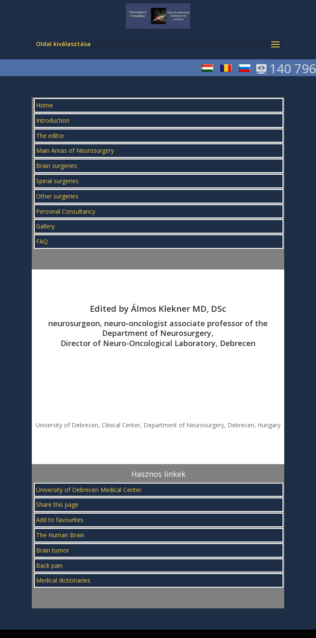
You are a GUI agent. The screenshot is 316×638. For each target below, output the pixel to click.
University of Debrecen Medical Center (88, 490)
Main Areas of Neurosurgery (75, 150)
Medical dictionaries (63, 580)
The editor (50, 136)
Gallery (45, 226)
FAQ (42, 241)
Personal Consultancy (65, 211)
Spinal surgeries (57, 181)
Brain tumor (52, 550)
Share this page (57, 504)
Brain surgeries (56, 166)
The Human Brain (60, 535)
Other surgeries (57, 196)
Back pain (49, 565)
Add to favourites (59, 520)
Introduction (52, 120)
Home (44, 105)
